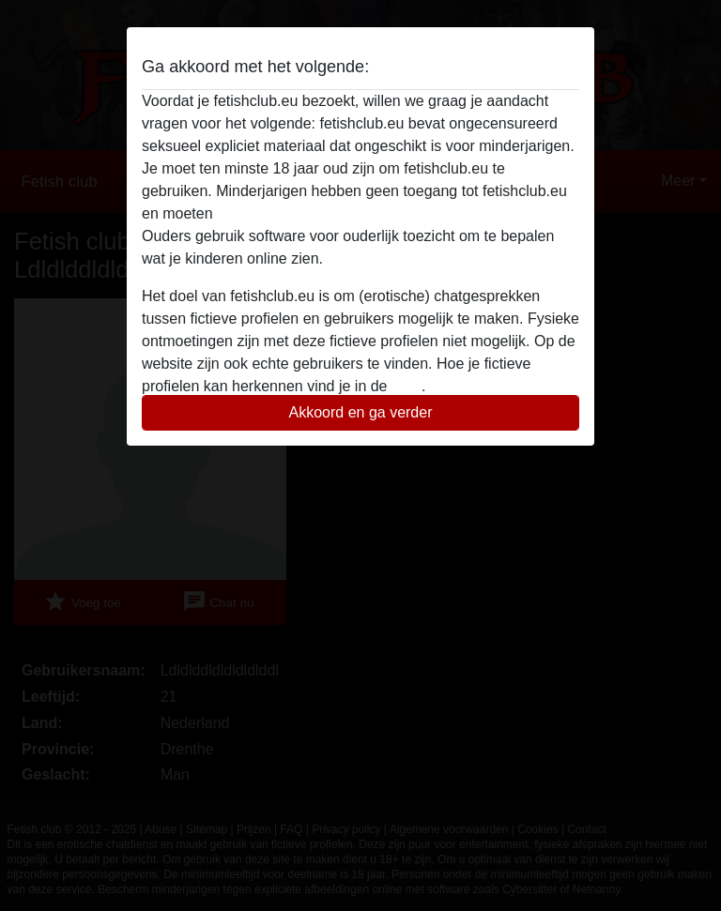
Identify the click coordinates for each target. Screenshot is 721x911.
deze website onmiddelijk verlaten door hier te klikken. (396, 213)
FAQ (406, 386)
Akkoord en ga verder (361, 412)
